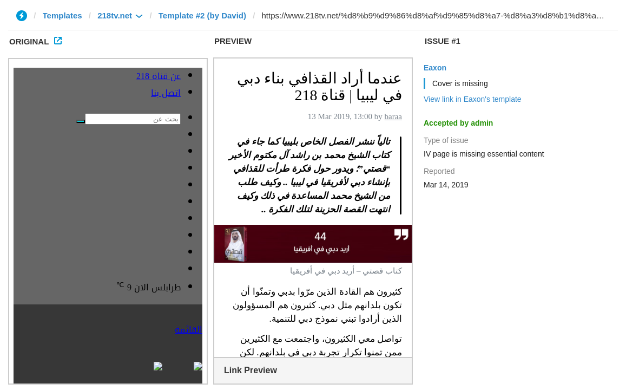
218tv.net (114, 15)
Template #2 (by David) (202, 15)
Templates (62, 15)
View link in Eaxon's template (473, 99)
